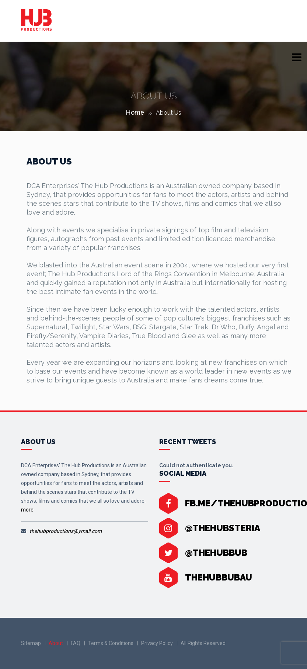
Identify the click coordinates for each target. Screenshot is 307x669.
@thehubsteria (222, 528)
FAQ (75, 643)
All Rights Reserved (203, 643)
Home (135, 112)
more (27, 510)
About (56, 643)
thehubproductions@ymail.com (65, 531)
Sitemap (31, 643)
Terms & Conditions (110, 643)
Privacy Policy (157, 643)
